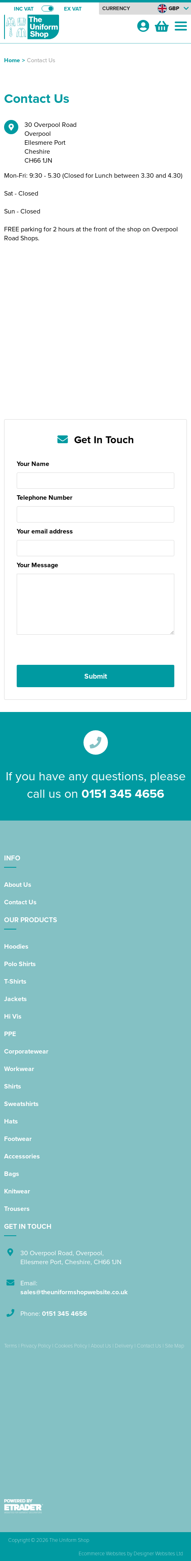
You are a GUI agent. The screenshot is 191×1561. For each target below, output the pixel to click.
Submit (95, 676)
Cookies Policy (71, 1345)
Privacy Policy (36, 1345)
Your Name (33, 463)
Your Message (37, 565)
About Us (17, 884)
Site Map (174, 1345)
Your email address (45, 531)
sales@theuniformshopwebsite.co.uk (74, 1292)
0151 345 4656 (122, 793)
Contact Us (20, 902)
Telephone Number (44, 497)
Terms (10, 1345)
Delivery (124, 1345)
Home (12, 60)
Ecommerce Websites (102, 1553)
